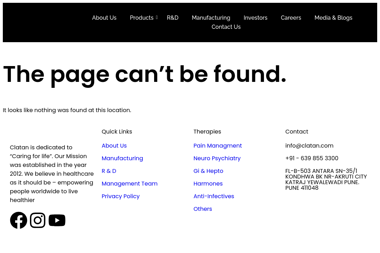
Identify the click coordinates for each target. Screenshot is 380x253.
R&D (172, 17)
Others (203, 209)
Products (143, 17)
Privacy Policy (121, 196)
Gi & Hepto (208, 171)
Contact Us (226, 27)
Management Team (130, 184)
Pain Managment (218, 146)
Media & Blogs (334, 17)
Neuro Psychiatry (217, 158)
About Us (104, 17)
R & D (109, 171)
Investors (255, 17)
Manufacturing (211, 17)
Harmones (208, 184)
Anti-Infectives (214, 196)
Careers (291, 17)
